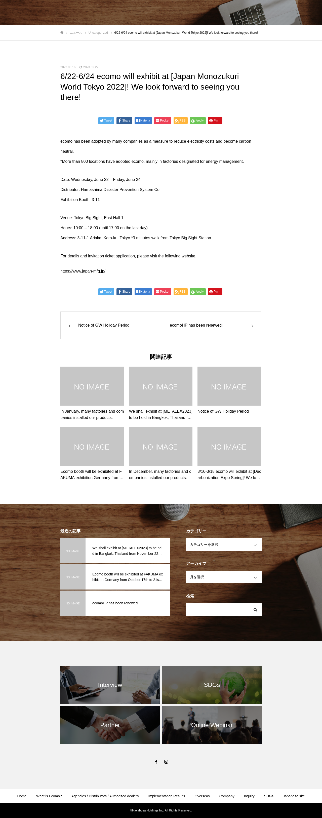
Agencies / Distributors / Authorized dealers (105, 796)
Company (226, 796)
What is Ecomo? (49, 796)
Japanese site (294, 796)
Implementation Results (166, 796)
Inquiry (249, 796)
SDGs (268, 796)
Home (22, 796)
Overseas (202, 796)
